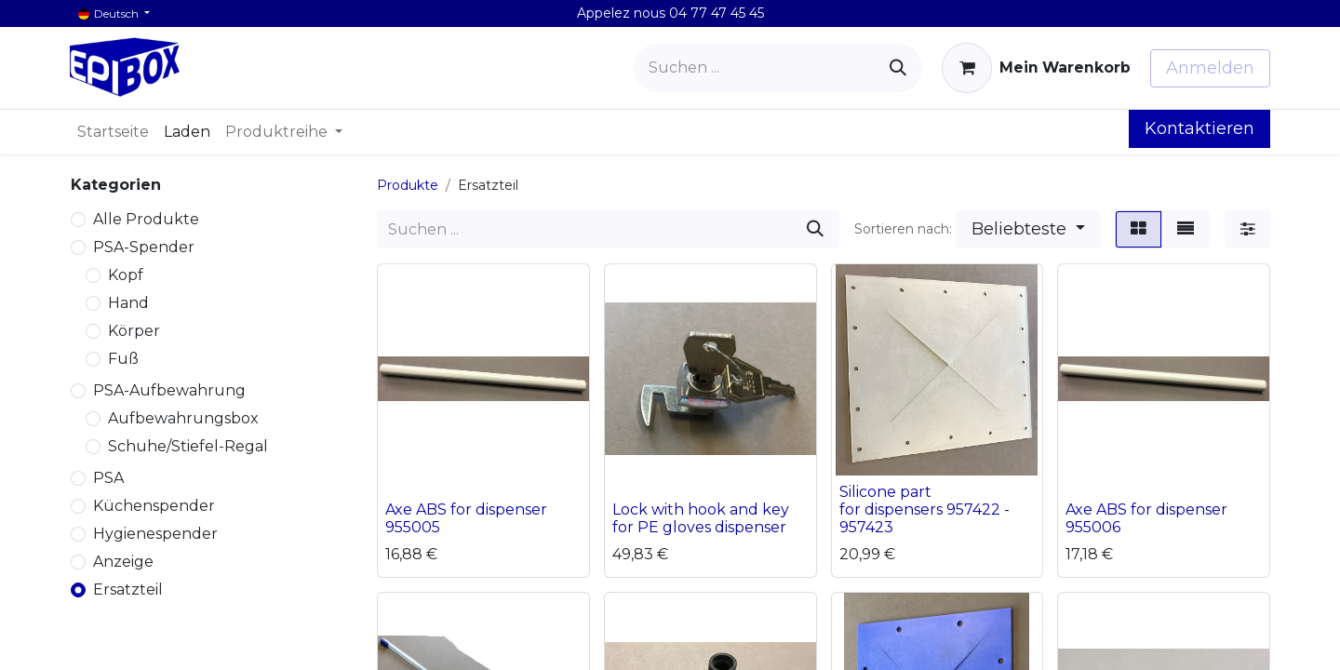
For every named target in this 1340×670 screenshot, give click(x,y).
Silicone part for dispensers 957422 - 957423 (924, 509)
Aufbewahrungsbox (183, 418)
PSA (108, 478)
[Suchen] (898, 68)
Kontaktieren (1199, 128)
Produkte (407, 185)
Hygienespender (155, 534)
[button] (1028, 229)
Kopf (125, 275)
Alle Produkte (146, 219)
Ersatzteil (128, 589)
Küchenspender (154, 506)
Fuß (123, 359)
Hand (128, 303)
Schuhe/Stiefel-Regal (188, 446)
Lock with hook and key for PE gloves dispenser (700, 518)
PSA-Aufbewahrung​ (169, 390)
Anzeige (123, 561)
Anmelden (1210, 68)
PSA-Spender (143, 247)
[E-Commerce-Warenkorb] (1036, 68)
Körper (134, 331)
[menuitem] (113, 132)
